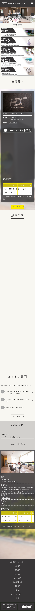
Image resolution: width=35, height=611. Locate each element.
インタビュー (17, 574)
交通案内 (17, 586)
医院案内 (17, 570)
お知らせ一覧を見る (17, 444)
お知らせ (17, 590)
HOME (17, 598)
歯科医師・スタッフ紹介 (17, 562)
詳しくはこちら (17, 206)
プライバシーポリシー (17, 594)
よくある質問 (17, 578)
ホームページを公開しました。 (11, 437)
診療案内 (17, 566)
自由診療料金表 (17, 582)
